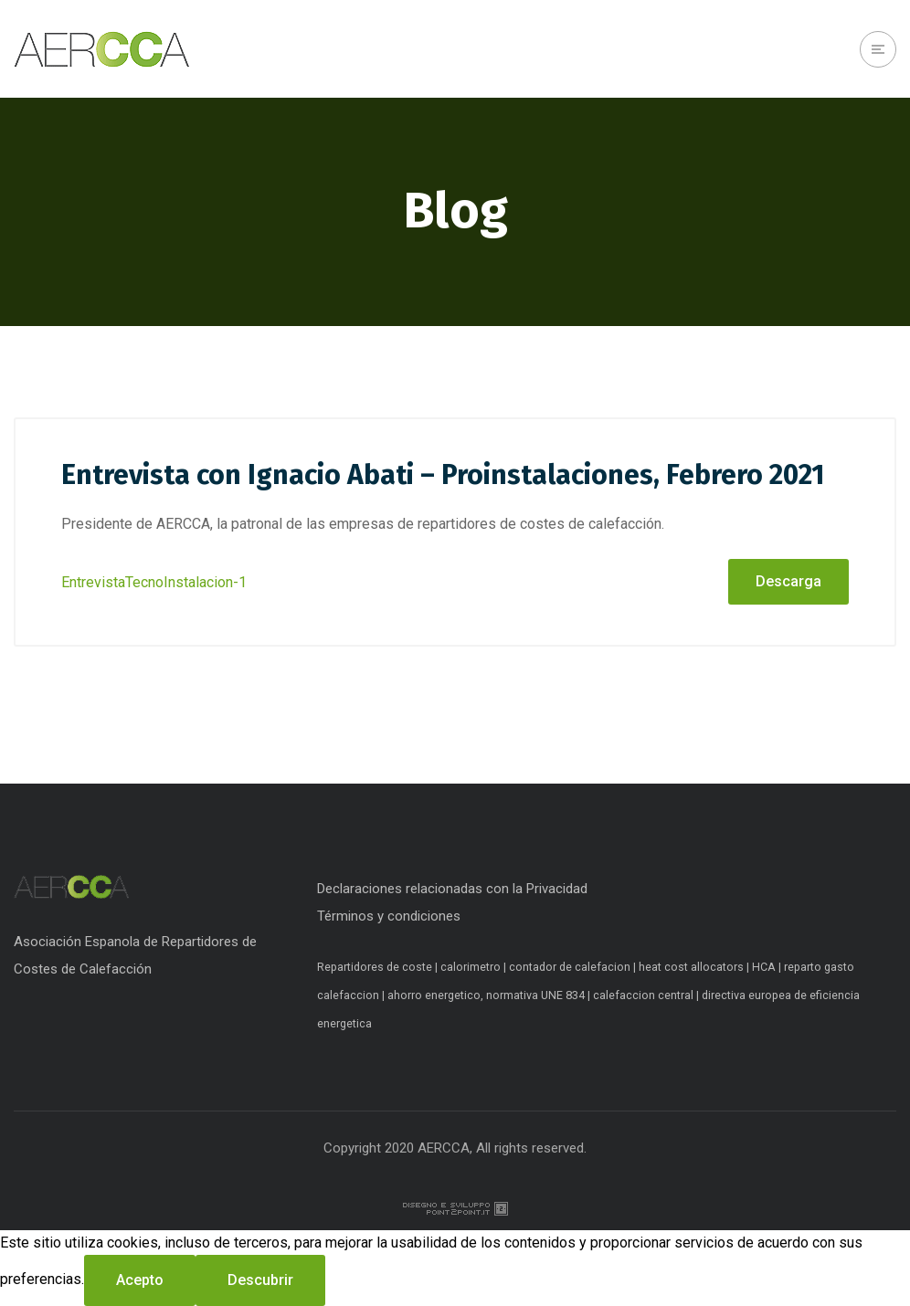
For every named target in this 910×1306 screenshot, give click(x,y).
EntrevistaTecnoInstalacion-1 (154, 582)
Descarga (788, 581)
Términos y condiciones (388, 916)
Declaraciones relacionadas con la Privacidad (452, 888)
